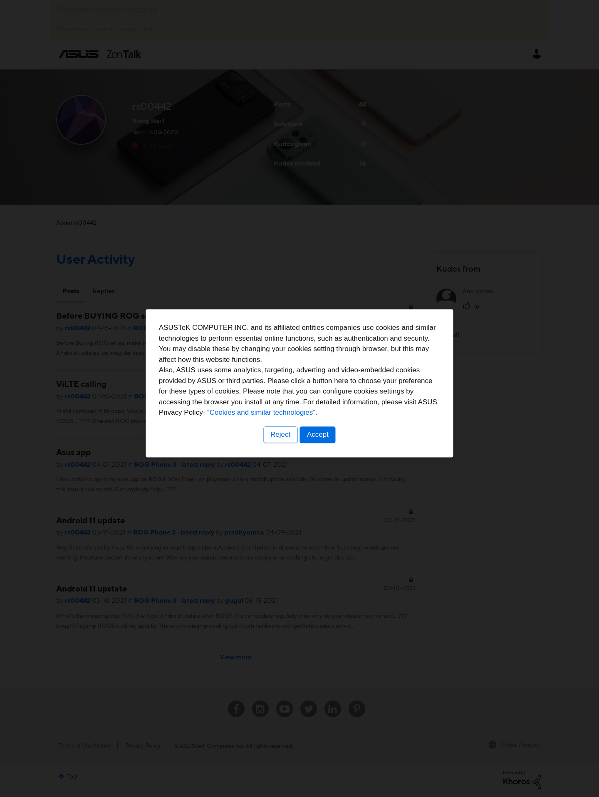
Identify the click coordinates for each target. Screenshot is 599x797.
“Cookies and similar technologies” (325, 428)
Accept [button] (318, 450)
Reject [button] (280, 450)
